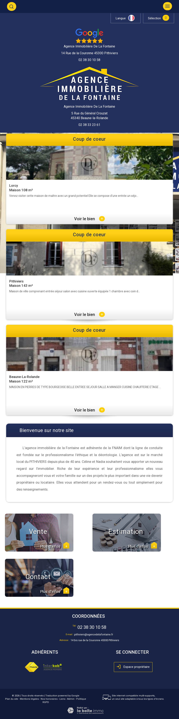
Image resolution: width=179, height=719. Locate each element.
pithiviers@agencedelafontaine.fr (93, 634)
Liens (62, 699)
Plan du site (11, 699)
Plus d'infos (54, 546)
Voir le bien (89, 218)
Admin (70, 699)
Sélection (154, 18)
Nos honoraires (49, 699)
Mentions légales (29, 699)
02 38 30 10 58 (91, 627)
